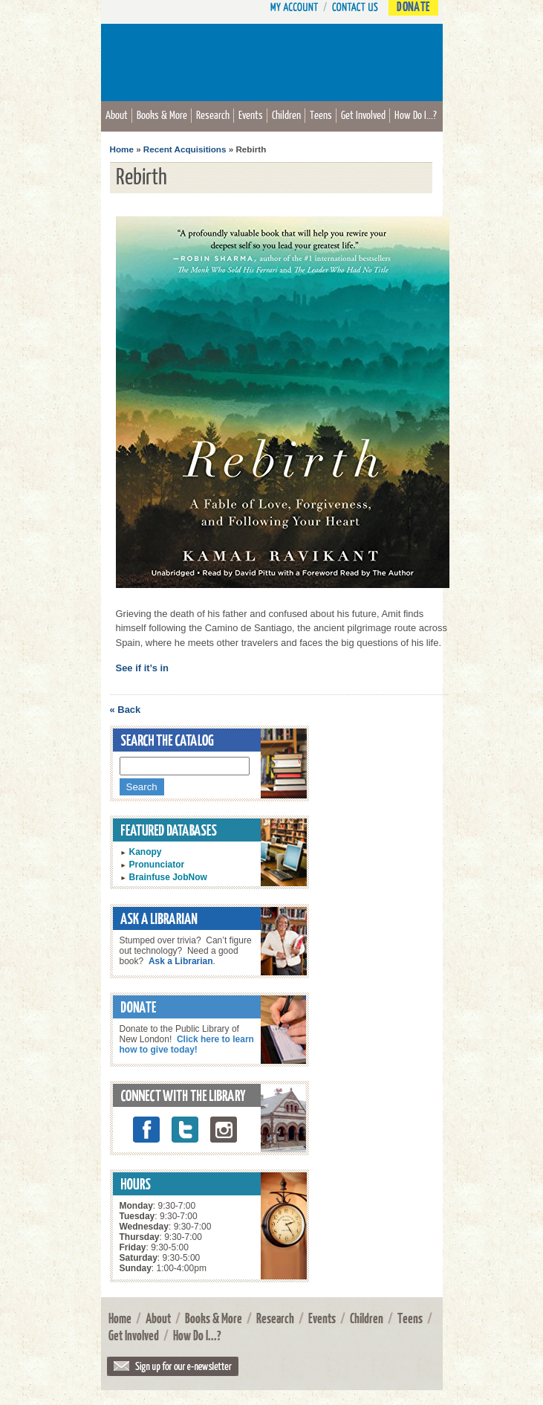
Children (286, 114)
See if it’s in (142, 668)
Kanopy (145, 852)
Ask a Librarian (181, 961)
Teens (321, 114)
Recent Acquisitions (185, 149)
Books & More (162, 114)
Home (122, 149)
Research (213, 114)
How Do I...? (415, 114)
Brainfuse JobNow (168, 877)
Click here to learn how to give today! (187, 1044)
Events (250, 114)
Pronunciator (157, 864)
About (116, 114)
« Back (125, 709)
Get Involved (363, 114)
